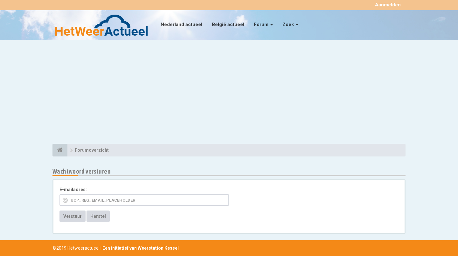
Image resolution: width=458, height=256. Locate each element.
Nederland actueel (181, 24)
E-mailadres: (73, 189)
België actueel (228, 24)
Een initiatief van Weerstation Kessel (140, 248)
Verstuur (72, 216)
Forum (263, 24)
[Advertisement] (229, 92)
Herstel (98, 216)
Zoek (290, 24)
